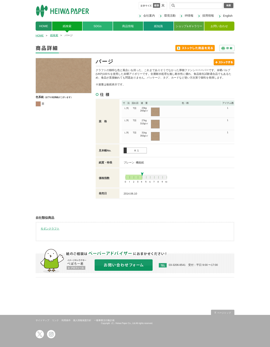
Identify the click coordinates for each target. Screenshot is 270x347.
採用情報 (208, 15)
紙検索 (67, 26)
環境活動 (170, 15)
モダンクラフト (50, 228)
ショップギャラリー (189, 26)
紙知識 (158, 26)
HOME (43, 26)
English (228, 15)
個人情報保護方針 (82, 320)
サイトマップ (42, 320)
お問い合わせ (219, 26)
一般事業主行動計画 (104, 320)
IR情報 (189, 15)
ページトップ (224, 313)
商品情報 (128, 26)
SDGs (97, 26)
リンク (55, 320)
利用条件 (66, 320)
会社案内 (149, 15)
